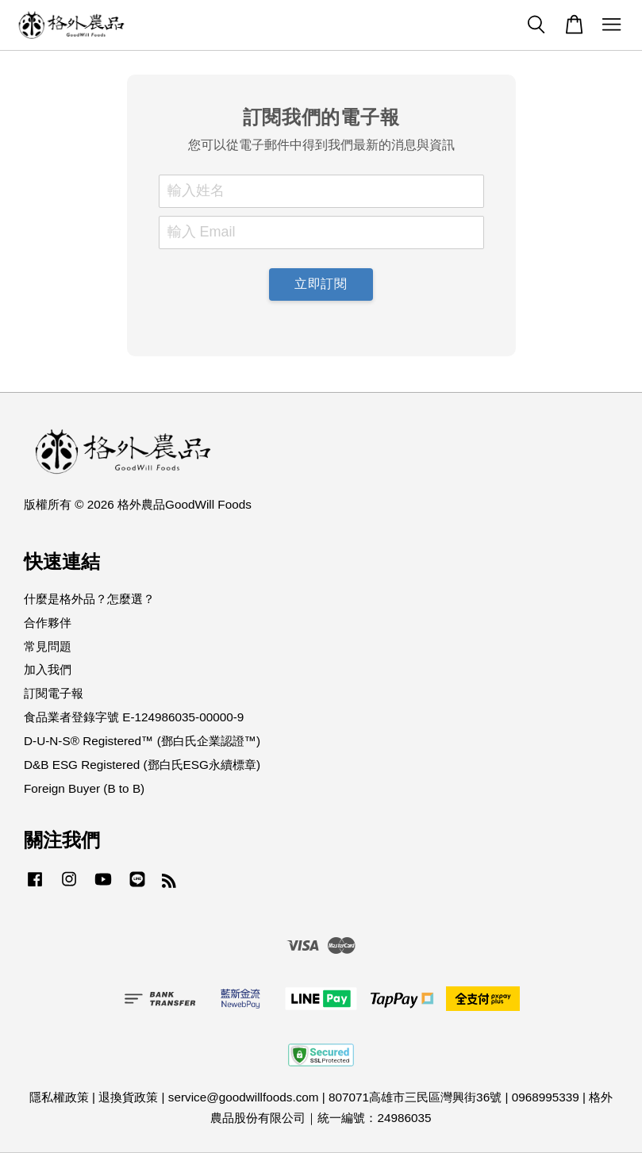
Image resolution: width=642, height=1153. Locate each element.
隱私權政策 (59, 1097)
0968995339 (545, 1097)
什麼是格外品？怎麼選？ (89, 598)
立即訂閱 (321, 283)
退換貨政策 (128, 1097)
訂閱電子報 (53, 693)
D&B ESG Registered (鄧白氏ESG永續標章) (142, 764)
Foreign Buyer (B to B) (84, 788)
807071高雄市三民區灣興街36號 (415, 1097)
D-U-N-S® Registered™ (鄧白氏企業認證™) (142, 741)
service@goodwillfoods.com (243, 1097)
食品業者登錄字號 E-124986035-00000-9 (134, 717)
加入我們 (47, 669)
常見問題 (47, 646)
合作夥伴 (47, 622)
